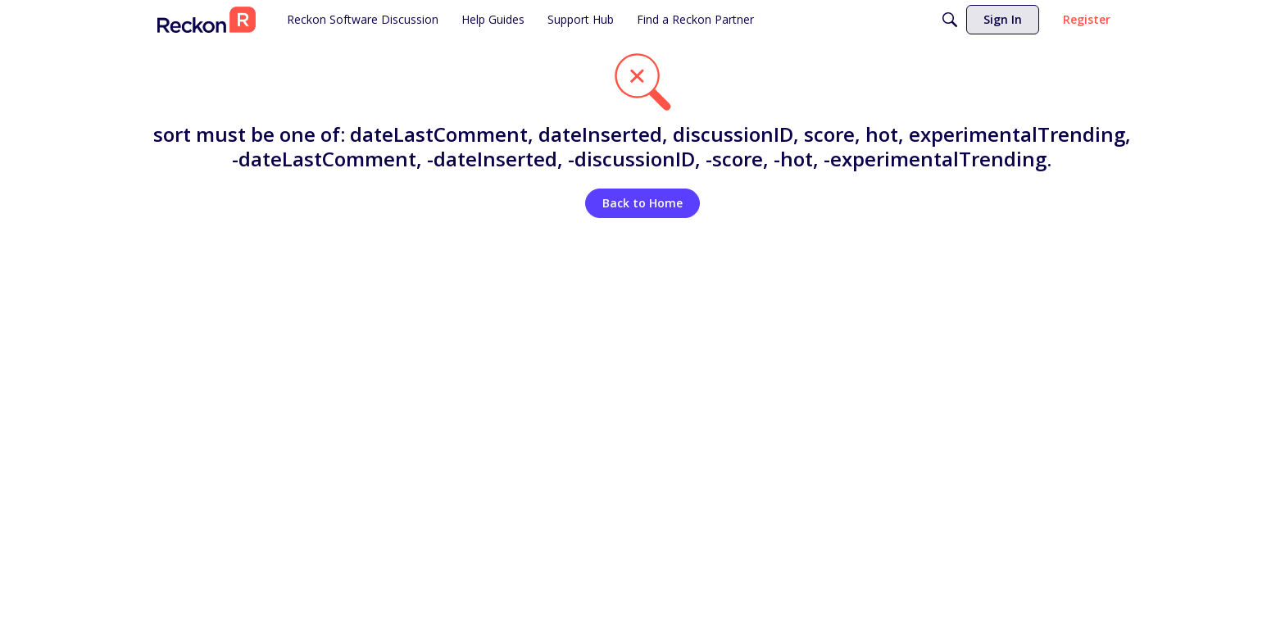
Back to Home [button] (642, 203)
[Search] (950, 19)
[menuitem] (362, 19)
